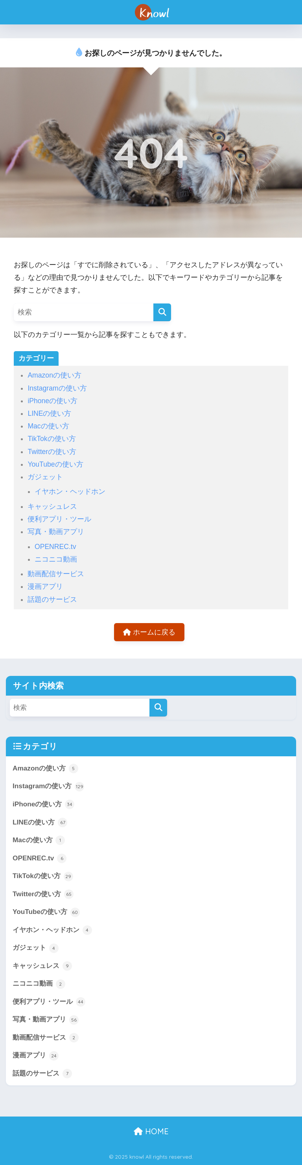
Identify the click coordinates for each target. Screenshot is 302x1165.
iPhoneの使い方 (52, 401)
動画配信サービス (56, 574)
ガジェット (45, 477)
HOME (151, 1131)
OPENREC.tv (55, 547)
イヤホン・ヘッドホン (70, 491)
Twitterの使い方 (52, 452)
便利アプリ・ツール (59, 519)
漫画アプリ (45, 586)
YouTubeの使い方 (55, 464)
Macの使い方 (48, 426)
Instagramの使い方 (57, 388)
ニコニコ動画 (56, 559)
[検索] (162, 312)
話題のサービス (52, 599)
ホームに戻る (149, 632)
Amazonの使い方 (54, 375)
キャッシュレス (52, 506)
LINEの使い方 (49, 413)
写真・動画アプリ (56, 532)
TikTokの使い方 (52, 439)
